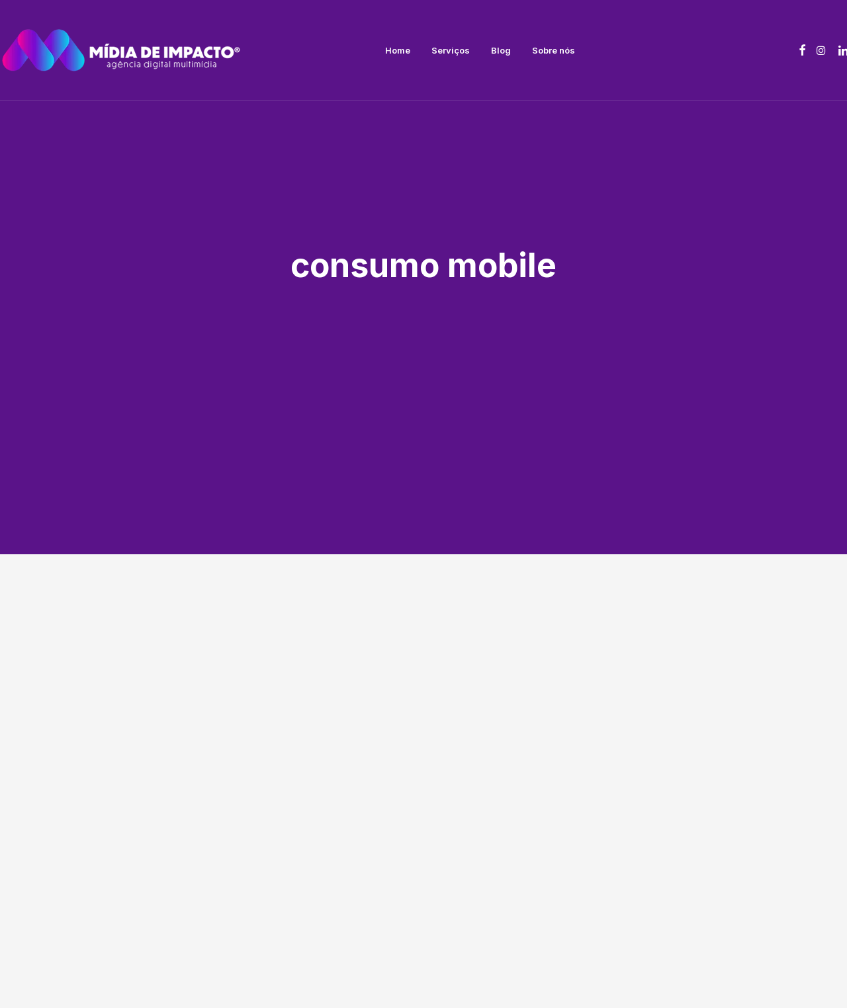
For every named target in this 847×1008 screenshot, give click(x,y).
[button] (802, 50)
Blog (501, 50)
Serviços (450, 50)
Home (397, 50)
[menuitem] (398, 50)
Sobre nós (553, 50)
